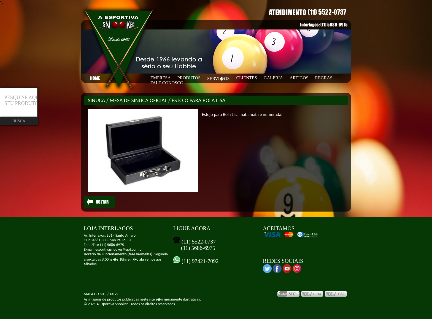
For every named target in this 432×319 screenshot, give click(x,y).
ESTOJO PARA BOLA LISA (198, 100)
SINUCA (96, 100)
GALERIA (273, 77)
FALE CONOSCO (166, 82)
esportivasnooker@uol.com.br (119, 249)
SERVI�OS (218, 78)
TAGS (114, 294)
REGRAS (324, 77)
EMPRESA (160, 77)
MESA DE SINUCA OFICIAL (138, 100)
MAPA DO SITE (95, 294)
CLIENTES (246, 77)
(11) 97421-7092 (199, 261)
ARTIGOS (299, 77)
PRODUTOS (189, 77)
